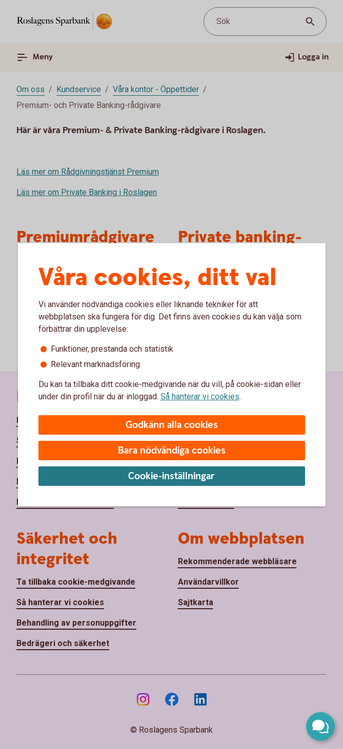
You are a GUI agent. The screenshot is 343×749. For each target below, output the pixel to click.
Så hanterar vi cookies (199, 396)
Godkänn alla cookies (172, 425)
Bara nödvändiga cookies (172, 450)
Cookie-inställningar (171, 476)
